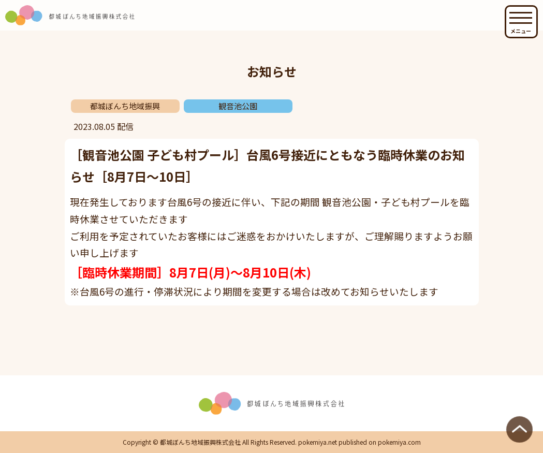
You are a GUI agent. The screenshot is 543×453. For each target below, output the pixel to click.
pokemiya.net (317, 441)
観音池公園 (237, 105)
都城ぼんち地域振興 (125, 105)
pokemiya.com (399, 441)
